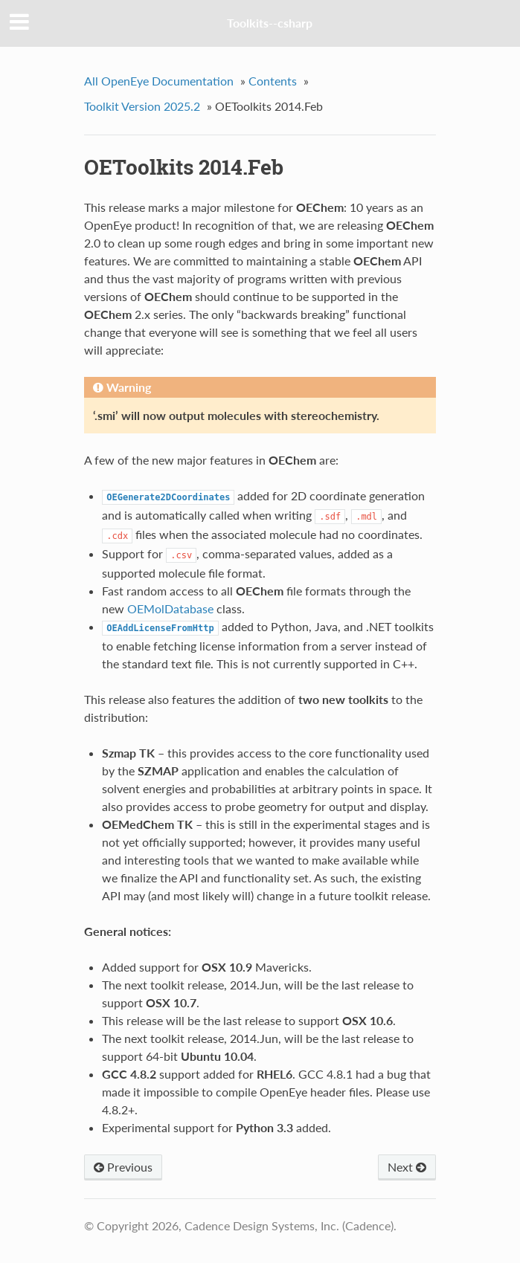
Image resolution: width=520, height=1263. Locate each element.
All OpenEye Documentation (159, 81)
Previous (123, 1167)
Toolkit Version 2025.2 (142, 106)
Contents (272, 81)
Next (407, 1167)
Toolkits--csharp (269, 23)
